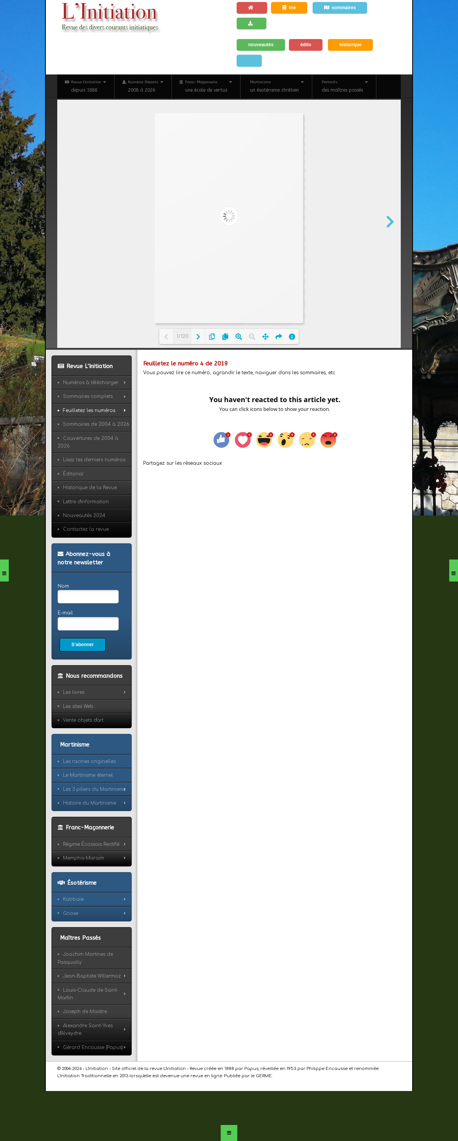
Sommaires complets (88, 396)
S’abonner (82, 644)
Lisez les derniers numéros (94, 459)
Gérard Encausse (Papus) (93, 1047)
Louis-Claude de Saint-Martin (88, 993)
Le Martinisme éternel (88, 775)
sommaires (340, 7)
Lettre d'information (86, 501)
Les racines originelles (89, 761)
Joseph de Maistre (85, 1011)
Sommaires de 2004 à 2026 (96, 424)
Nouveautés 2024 (84, 515)
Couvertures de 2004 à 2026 (88, 442)
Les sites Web (78, 706)
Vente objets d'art (83, 720)
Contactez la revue (86, 529)
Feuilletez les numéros (89, 410)
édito (305, 44)
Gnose (70, 913)
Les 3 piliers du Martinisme (94, 789)
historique (350, 44)
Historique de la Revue (90, 487)
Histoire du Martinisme (89, 803)
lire (289, 7)
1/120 (182, 336)
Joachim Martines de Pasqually (85, 958)
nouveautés (261, 44)
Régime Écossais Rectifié (91, 844)
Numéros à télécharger (90, 382)
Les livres (73, 692)
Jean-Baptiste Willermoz (92, 976)
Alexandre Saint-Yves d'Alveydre (85, 1029)
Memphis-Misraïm (83, 858)
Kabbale (73, 899)
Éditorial (73, 474)
